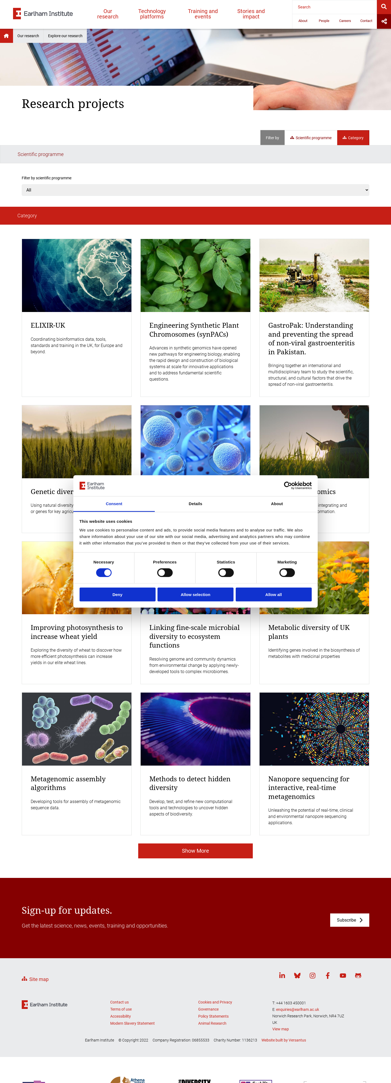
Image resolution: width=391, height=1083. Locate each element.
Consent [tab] (114, 503)
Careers (345, 21)
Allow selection (195, 594)
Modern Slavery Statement (132, 987)
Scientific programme (311, 138)
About (302, 21)
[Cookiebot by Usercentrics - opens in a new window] (288, 486)
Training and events (203, 14)
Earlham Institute (6, 36)
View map (280, 992)
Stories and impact (251, 14)
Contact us (119, 965)
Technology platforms (152, 14)
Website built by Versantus (283, 1003)
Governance (208, 972)
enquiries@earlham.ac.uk (297, 973)
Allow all (273, 594)
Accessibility (120, 980)
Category (353, 138)
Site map (39, 942)
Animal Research (212, 987)
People (324, 21)
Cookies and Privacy (215, 965)
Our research (107, 14)
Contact (366, 21)
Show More (195, 814)
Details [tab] (195, 503)
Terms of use (121, 972)
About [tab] (277, 503)
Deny (117, 594)
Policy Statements (213, 980)
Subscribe (346, 883)
